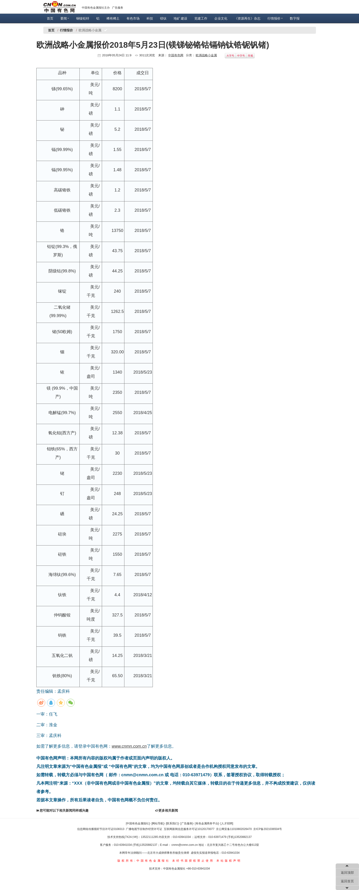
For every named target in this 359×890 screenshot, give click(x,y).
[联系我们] (172, 823)
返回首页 (347, 881)
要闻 (64, 18)
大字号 (230, 55)
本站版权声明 (229, 860)
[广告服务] (186, 823)
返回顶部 (347, 872)
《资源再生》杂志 (247, 18)
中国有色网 (175, 55)
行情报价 (275, 18)
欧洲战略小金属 (206, 55)
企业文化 (220, 18)
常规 (250, 55)
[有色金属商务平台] (207, 823)
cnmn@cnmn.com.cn (184, 845)
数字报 (295, 18)
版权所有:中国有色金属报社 (143, 860)
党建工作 (200, 18)
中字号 (241, 55)
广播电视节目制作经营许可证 (144, 829)
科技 (150, 18)
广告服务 (117, 7)
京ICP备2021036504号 (267, 829)
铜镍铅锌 (82, 18)
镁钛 (163, 18)
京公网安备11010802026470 (234, 829)
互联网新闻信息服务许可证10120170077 (189, 829)
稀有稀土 (113, 18)
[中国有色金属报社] (138, 823)
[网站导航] (157, 823)
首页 (50, 18)
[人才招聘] (226, 823)
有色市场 (133, 18)
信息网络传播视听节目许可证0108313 (100, 829)
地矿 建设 (181, 18)
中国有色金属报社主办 (96, 7)
